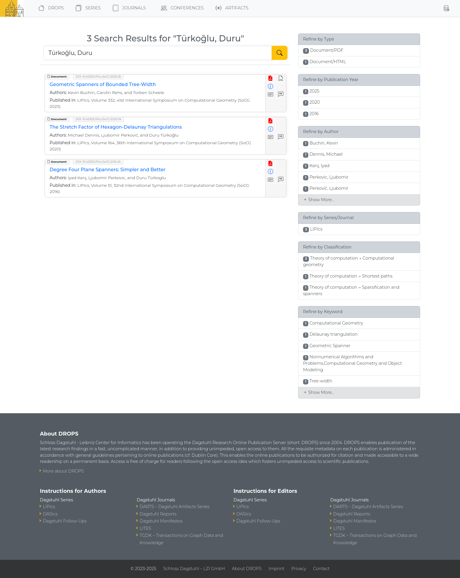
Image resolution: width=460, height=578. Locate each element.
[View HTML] (281, 79)
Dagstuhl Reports (158, 514)
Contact (321, 568)
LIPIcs (49, 506)
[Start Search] (280, 53)
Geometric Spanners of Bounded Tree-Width (103, 84)
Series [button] (86, 8)
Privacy (298, 568)
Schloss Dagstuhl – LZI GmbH (194, 568)
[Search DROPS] (157, 53)
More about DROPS (63, 471)
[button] (446, 8)
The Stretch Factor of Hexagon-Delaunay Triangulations (116, 127)
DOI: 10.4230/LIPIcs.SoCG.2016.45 (98, 161)
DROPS (50, 8)
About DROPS (246, 568)
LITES (145, 528)
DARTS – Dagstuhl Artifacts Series (174, 506)
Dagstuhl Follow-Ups (65, 521)
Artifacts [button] (230, 8)
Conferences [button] (181, 8)
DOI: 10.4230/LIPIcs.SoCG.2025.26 (98, 76)
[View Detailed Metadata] (270, 87)
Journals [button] (128, 8)
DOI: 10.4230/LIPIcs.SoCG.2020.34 (98, 119)
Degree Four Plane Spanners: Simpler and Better (107, 169)
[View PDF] (270, 79)
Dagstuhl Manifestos (161, 521)
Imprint (276, 568)
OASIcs (50, 514)
